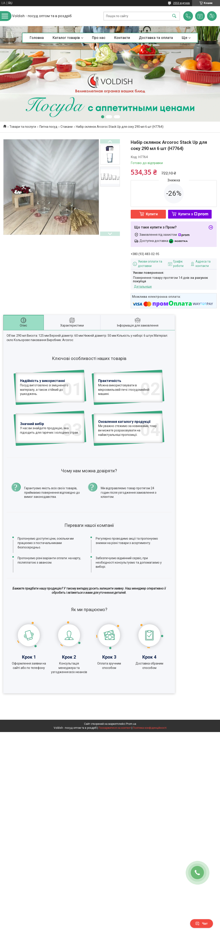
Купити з (193, 214)
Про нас (98, 38)
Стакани (66, 126)
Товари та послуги (22, 126)
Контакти (122, 38)
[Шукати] (174, 16)
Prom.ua (131, 754)
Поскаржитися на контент (115, 758)
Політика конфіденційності (150, 758)
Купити (152, 214)
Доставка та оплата (156, 38)
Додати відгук (212, 16)
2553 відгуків (181, 3)
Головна (37, 38)
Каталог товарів (66, 38)
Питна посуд (48, 126)
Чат (201, 924)
